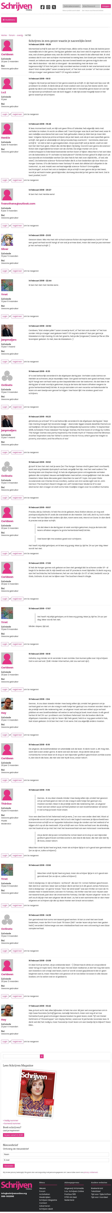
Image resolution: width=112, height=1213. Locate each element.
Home (4, 35)
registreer (17, 114)
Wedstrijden (44, 1197)
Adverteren (44, 1206)
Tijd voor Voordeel (99, 1197)
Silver (4, 249)
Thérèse (6, 803)
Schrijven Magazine (48, 1200)
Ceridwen (7, 54)
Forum (42, 1191)
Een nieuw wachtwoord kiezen (92, 10)
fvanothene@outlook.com (18, 203)
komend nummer (12, 1123)
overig (20, 35)
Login (4, 114)
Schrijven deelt (46, 1209)
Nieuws (42, 1188)
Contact (43, 1203)
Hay (3, 713)
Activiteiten (44, 1194)
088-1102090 (7, 1196)
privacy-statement (91, 1172)
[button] (9, 20)
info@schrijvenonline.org (14, 1193)
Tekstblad (95, 1191)
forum (12, 35)
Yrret (4, 294)
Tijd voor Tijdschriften (101, 1194)
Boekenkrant (97, 1188)
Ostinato (6, 385)
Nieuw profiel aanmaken (71, 10)
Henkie (5, 137)
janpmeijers (8, 339)
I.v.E (3, 92)
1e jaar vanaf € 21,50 (13, 1135)
